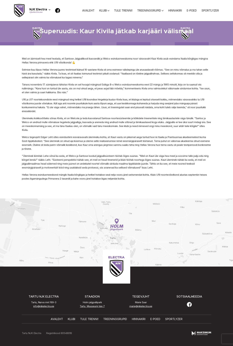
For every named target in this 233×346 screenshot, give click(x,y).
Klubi (103, 10)
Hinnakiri (175, 10)
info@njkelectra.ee (43, 306)
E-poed (192, 10)
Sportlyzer (210, 10)
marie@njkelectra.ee (140, 306)
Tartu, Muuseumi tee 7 (92, 306)
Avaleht (88, 10)
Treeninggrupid (149, 10)
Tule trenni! (123, 10)
